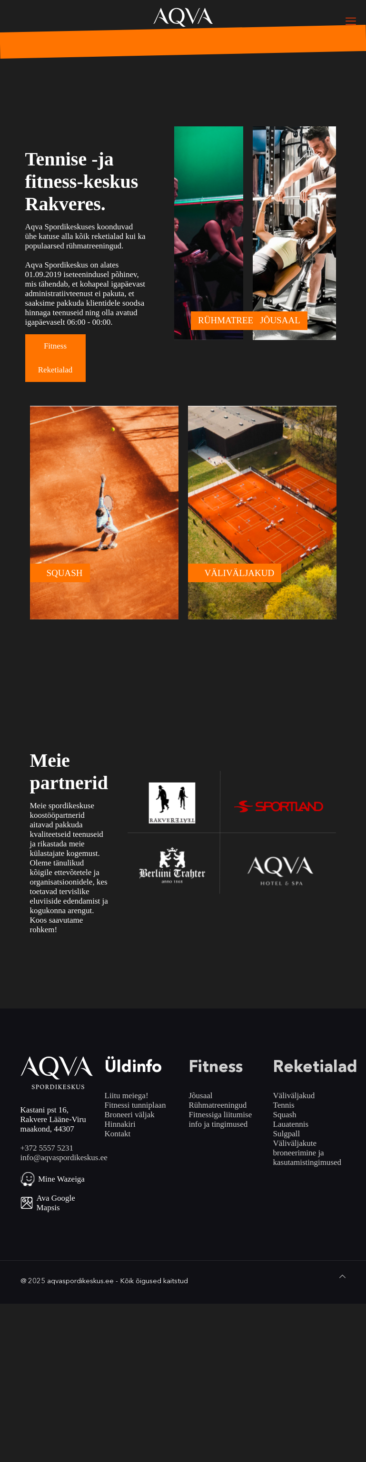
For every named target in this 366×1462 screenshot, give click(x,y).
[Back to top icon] (342, 1276)
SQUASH (65, 573)
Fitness (55, 345)
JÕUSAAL (280, 320)
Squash (285, 1114)
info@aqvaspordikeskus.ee (64, 1157)
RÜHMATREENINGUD (243, 320)
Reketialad (55, 369)
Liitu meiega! (126, 1095)
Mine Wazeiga (61, 1179)
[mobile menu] (351, 21)
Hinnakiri (120, 1124)
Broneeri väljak (130, 1114)
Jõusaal (201, 1095)
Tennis (284, 1105)
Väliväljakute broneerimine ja (298, 1148)
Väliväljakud (294, 1095)
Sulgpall (286, 1133)
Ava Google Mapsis (56, 1203)
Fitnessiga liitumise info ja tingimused (220, 1119)
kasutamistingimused (307, 1162)
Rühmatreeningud (218, 1105)
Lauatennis (291, 1124)
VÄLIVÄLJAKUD (240, 573)
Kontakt (118, 1133)
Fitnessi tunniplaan (135, 1105)
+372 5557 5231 (47, 1148)
